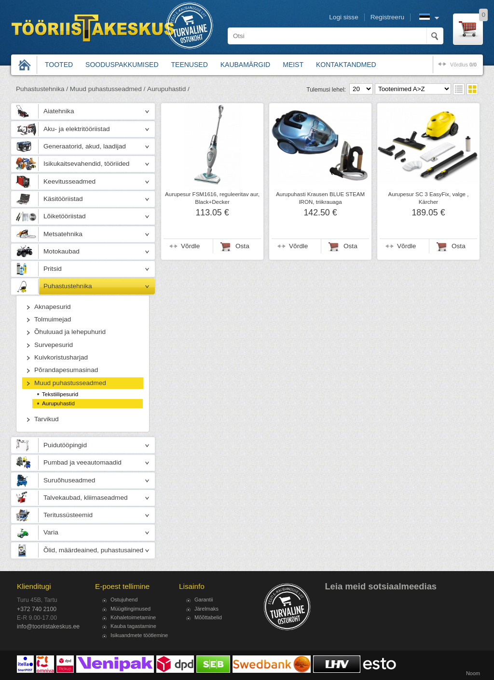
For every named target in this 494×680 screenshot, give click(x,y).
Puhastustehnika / (42, 89)
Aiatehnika (58, 111)
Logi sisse (343, 17)
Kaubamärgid (245, 64)
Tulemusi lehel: (326, 89)
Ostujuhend (123, 599)
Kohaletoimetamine (133, 617)
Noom (473, 673)
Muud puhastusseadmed (70, 383)
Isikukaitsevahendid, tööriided (86, 163)
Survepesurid (53, 344)
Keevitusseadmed (69, 181)
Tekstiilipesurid (60, 394)
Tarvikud (46, 419)
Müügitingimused (130, 609)
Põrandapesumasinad (66, 369)
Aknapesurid (52, 306)
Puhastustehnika (67, 286)
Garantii (203, 599)
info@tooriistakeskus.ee (48, 626)
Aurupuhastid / (168, 89)
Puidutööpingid (65, 445)
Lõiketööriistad (64, 216)
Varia (50, 532)
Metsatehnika (62, 234)
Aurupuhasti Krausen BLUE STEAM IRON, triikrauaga (320, 198)
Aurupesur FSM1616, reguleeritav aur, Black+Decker (212, 198)
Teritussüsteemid (68, 515)
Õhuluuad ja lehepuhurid (70, 331)
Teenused (189, 64)
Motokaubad (61, 251)
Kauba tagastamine (133, 626)
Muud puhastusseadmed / (107, 89)
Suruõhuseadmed (69, 480)
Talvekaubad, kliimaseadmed (85, 497)
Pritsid (52, 268)
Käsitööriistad (63, 198)
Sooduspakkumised (121, 64)
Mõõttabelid (208, 617)
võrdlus (463, 64)
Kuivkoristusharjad (61, 357)
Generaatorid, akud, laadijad (84, 146)
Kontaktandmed (346, 64)
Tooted (59, 64)
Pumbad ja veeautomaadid (82, 462)
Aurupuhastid (58, 403)
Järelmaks (206, 609)
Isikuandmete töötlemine (139, 635)
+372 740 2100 (36, 609)
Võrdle (190, 246)
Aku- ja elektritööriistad (76, 129)
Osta (242, 246)
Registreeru (387, 17)
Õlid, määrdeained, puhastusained (93, 550)
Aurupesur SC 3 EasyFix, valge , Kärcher (428, 198)
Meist (293, 64)
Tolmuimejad (52, 319)
